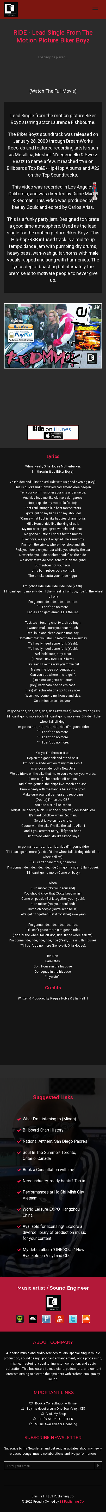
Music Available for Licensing (53, 1424)
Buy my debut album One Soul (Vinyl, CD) (53, 1408)
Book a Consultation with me (53, 1403)
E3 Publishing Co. (72, 1501)
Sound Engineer (69, 1288)
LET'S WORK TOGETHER (53, 1419)
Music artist (31, 1288)
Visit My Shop (53, 1414)
